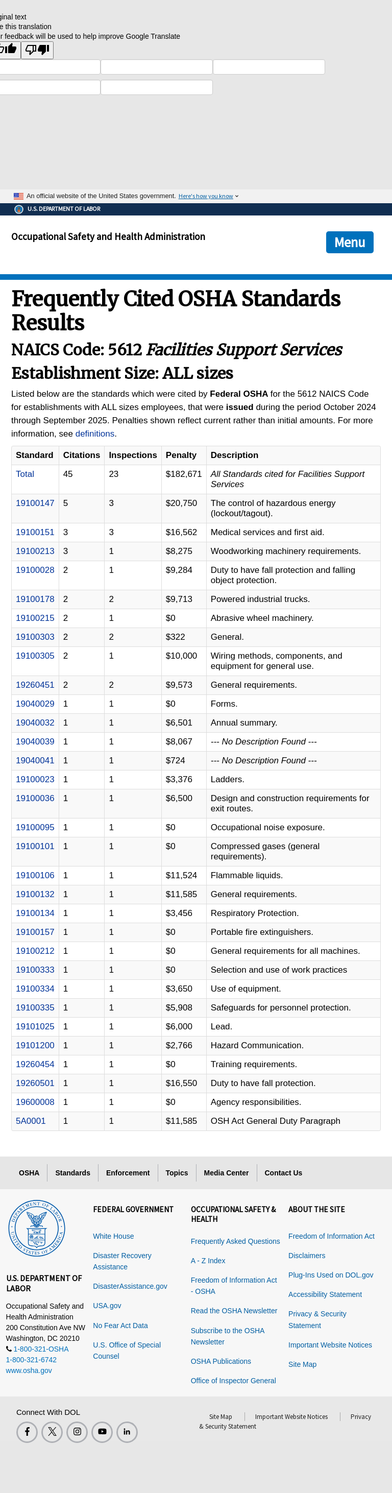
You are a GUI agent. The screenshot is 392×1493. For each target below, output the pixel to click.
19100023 (35, 779)
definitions (95, 434)
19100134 (35, 913)
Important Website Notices (330, 1345)
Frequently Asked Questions (235, 1241)
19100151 (35, 532)
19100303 (35, 637)
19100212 (35, 951)
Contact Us (284, 1173)
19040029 (35, 704)
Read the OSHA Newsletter (234, 1311)
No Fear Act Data (120, 1325)
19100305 (35, 656)
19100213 (35, 551)
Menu (349, 242)
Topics (177, 1173)
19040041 (35, 760)
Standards (72, 1173)
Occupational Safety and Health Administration (108, 236)
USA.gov (107, 1306)
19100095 (35, 827)
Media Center (226, 1173)
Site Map (302, 1364)
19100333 (35, 970)
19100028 (35, 570)
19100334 (35, 989)
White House (113, 1236)
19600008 (35, 1102)
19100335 (35, 1008)
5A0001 (31, 1121)
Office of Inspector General (233, 1381)
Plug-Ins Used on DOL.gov (331, 1275)
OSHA (29, 1173)
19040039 (35, 742)
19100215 (35, 618)
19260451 (35, 685)
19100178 (35, 599)
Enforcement (128, 1173)
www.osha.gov (29, 1370)
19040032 (35, 723)
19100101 (35, 846)
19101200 (35, 1045)
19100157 (35, 932)
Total (25, 474)
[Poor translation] (37, 50)
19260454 (35, 1064)
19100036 (35, 798)
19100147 (35, 503)
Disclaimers (306, 1255)
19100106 (35, 875)
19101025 (35, 1026)
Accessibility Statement (325, 1294)
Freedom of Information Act (331, 1236)
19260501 (35, 1083)
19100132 (35, 894)
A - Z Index (208, 1261)
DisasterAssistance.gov (130, 1286)
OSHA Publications (221, 1361)
